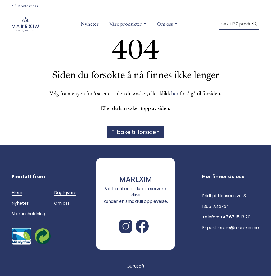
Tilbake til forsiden (135, 132)
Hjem (17, 193)
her (175, 94)
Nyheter (90, 24)
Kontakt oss (25, 6)
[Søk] (236, 24)
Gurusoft (136, 266)
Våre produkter (125, 24)
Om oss (165, 24)
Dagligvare (65, 193)
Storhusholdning (28, 214)
